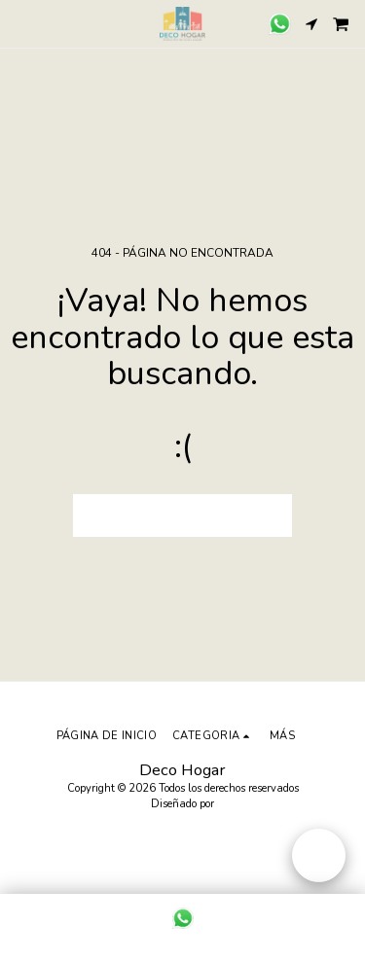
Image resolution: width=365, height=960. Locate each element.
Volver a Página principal (183, 515)
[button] (21, 23)
